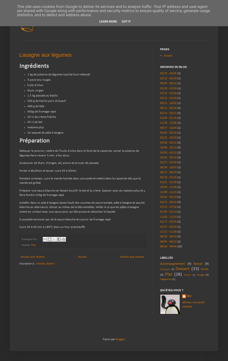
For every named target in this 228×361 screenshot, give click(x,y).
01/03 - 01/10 (168, 118)
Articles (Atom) (45, 263)
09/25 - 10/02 (168, 103)
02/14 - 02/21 (168, 113)
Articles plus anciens (132, 257)
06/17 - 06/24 (168, 172)
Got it (126, 21)
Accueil (82, 257)
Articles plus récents (33, 257)
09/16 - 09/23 (168, 236)
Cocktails (165, 269)
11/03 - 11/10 (168, 217)
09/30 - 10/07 (168, 167)
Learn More (108, 21)
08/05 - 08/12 (168, 241)
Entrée (205, 269)
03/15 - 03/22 (168, 202)
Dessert (182, 269)
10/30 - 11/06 (168, 187)
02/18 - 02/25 (168, 177)
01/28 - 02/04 (168, 88)
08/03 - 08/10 (168, 83)
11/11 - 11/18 (168, 231)
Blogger (120, 339)
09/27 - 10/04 (168, 128)
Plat (33, 245)
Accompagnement (172, 264)
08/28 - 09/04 (168, 246)
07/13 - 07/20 (168, 207)
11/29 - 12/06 (168, 122)
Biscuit (198, 264)
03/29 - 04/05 (168, 73)
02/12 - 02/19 (168, 98)
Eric (189, 296)
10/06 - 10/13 (168, 147)
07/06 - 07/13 (168, 211)
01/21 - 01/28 (168, 93)
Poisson (187, 275)
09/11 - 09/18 (168, 108)
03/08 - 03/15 (168, 142)
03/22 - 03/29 (168, 78)
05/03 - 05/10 (168, 132)
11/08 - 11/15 (168, 192)
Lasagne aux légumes (45, 55)
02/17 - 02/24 (168, 221)
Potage (200, 275)
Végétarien (166, 279)
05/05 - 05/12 (168, 152)
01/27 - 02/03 (168, 162)
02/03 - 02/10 (168, 157)
